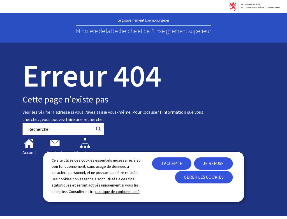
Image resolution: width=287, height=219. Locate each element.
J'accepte (171, 163)
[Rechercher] (98, 129)
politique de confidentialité (117, 191)
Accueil (29, 146)
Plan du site (85, 146)
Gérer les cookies (204, 177)
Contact (55, 146)
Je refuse (213, 163)
